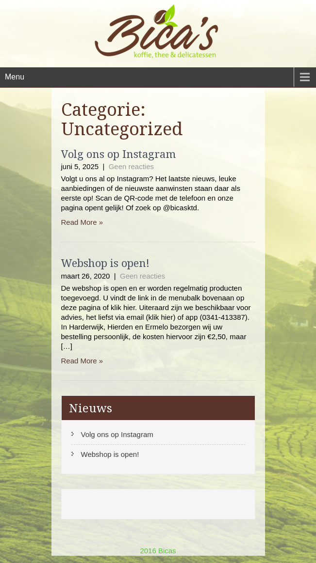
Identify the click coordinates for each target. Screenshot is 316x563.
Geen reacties (131, 166)
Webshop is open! (105, 262)
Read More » (82, 222)
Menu (14, 77)
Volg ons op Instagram (118, 153)
